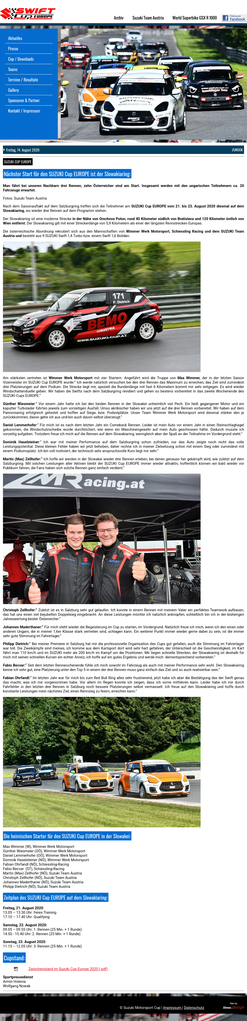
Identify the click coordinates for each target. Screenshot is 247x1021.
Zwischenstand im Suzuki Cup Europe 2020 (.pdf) (67, 969)
